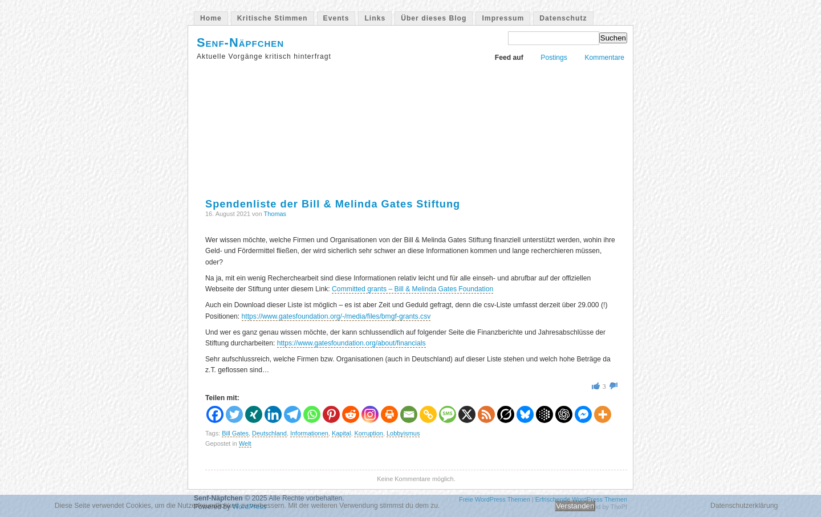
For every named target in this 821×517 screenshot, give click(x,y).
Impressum (503, 18)
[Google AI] (544, 414)
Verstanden (575, 506)
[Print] (389, 414)
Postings (553, 58)
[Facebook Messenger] (583, 414)
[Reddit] (350, 414)
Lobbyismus (403, 433)
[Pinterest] (331, 414)
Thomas (275, 213)
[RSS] (486, 414)
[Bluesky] (525, 414)
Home (211, 18)
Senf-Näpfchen (240, 42)
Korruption (368, 433)
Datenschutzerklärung (744, 506)
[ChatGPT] (563, 414)
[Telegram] (292, 414)
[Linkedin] (273, 414)
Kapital (341, 433)
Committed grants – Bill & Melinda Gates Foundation (412, 289)
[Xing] (253, 414)
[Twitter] (234, 414)
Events (336, 18)
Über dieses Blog (433, 18)
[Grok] (505, 414)
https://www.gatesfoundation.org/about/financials (351, 343)
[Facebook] (214, 414)
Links (374, 18)
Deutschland (269, 433)
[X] (466, 414)
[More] (602, 414)
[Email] (408, 414)
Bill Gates (235, 433)
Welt (245, 443)
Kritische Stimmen (272, 18)
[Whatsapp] (311, 414)
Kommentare (604, 58)
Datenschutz (563, 18)
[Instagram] (370, 414)
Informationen (309, 433)
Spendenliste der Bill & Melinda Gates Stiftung (332, 204)
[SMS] (447, 414)
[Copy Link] (428, 414)
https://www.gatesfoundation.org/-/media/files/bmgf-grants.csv (336, 316)
